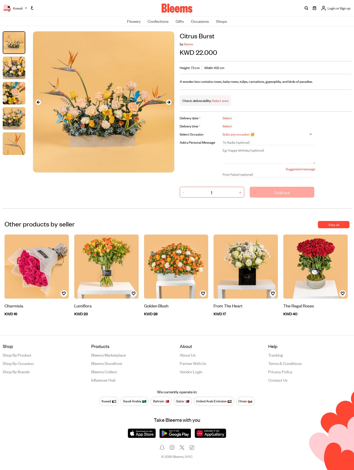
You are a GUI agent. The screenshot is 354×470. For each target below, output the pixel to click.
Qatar (182, 401)
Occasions (200, 21)
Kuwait (109, 401)
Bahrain (161, 401)
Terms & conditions (285, 363)
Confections (158, 21)
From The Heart (228, 305)
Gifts (180, 21)
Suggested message (300, 168)
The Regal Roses (298, 305)
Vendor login (191, 371)
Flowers (133, 21)
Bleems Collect (104, 371)
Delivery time (190, 126)
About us (188, 354)
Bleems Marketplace (108, 354)
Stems (188, 43)
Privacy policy (280, 371)
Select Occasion (191, 134)
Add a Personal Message (197, 142)
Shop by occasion (18, 363)
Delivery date (190, 117)
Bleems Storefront (106, 363)
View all (333, 224)
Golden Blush (156, 305)
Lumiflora (83, 305)
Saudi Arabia (135, 401)
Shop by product (17, 354)
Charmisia (14, 305)
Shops (221, 21)
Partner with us (193, 363)
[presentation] (38, 102)
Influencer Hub (103, 379)
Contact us (277, 379)
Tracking (275, 354)
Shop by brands (16, 371)
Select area (219, 100)
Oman (245, 401)
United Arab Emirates (214, 401)
